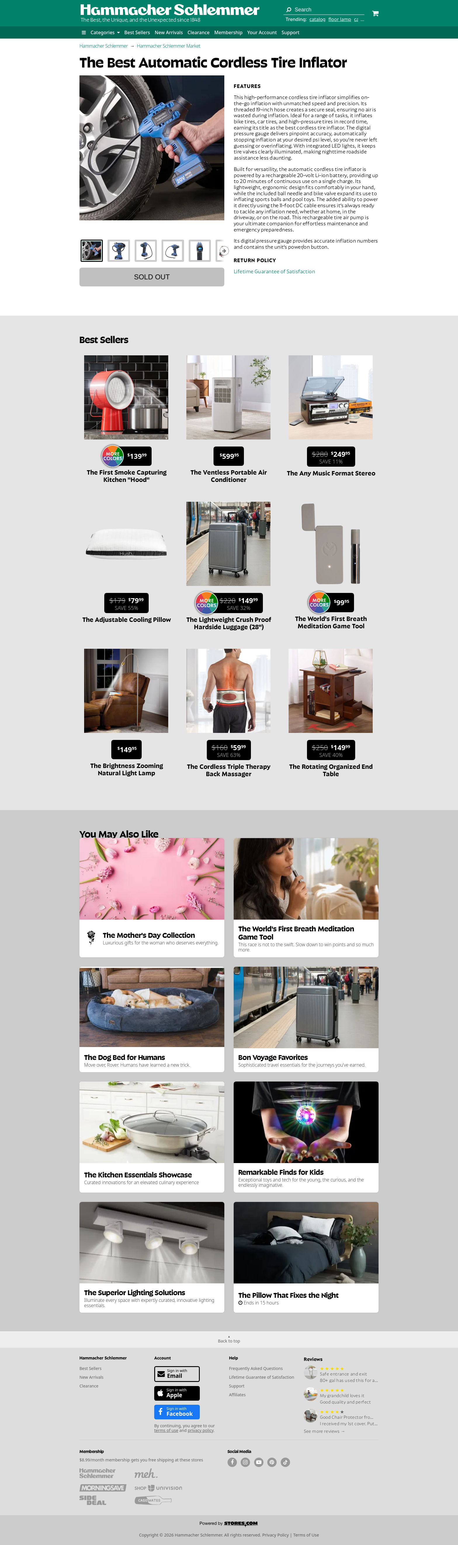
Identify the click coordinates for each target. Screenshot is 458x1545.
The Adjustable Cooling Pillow (126, 619)
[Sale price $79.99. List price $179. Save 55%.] (126, 603)
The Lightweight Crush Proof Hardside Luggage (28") (228, 622)
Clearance (199, 32)
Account (162, 1357)
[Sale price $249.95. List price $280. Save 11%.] (331, 457)
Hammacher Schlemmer (103, 46)
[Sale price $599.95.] (229, 456)
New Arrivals (169, 32)
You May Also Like (118, 833)
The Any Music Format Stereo (331, 472)
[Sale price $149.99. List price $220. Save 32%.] (231, 603)
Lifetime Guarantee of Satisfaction (274, 270)
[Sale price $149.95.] (126, 749)
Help (233, 1357)
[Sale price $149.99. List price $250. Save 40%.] (331, 750)
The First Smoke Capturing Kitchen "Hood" (126, 475)
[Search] (289, 10)
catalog (317, 19)
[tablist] (151, 250)
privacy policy (201, 1430)
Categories (105, 32)
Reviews (313, 1359)
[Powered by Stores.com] (229, 1524)
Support (290, 32)
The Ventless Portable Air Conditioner (228, 475)
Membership (228, 32)
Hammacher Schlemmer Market (168, 46)
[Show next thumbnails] (224, 250)
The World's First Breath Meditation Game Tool (331, 621)
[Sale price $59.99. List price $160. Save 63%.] (229, 750)
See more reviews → (324, 1430)
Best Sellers (137, 32)
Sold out (152, 277)
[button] (84, 32)
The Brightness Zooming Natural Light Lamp (126, 768)
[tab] (92, 251)
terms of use (166, 1430)
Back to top (229, 1341)
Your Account (262, 32)
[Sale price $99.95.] (333, 602)
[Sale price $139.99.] (129, 456)
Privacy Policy (275, 1535)
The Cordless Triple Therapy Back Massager (228, 769)
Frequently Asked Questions (256, 1368)
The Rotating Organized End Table (331, 769)
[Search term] (324, 10)
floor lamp (339, 19)
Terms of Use (306, 1535)
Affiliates (237, 1394)
